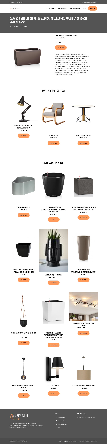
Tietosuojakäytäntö (83, 441)
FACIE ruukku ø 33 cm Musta (53, 275)
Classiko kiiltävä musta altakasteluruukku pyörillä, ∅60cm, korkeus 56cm (53, 209)
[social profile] (22, 2)
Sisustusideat (62, 8)
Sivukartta (94, 441)
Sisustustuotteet (17, 26)
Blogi (85, 8)
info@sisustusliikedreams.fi (89, 2)
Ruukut (26, 26)
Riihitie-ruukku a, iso (23, 207)
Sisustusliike (50, 8)
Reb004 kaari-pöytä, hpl (83, 135)
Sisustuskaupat (75, 8)
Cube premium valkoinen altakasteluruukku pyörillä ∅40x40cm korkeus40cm (53, 335)
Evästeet (73, 441)
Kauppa (92, 8)
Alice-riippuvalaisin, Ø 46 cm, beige (83, 386)
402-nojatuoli (53, 135)
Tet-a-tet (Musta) (53, 386)
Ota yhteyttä (66, 441)
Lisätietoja (60, 47)
